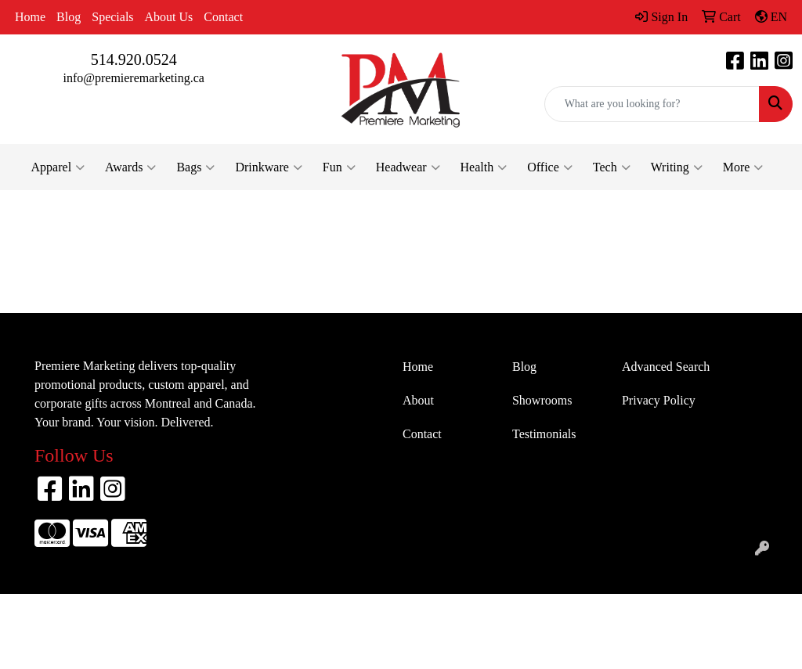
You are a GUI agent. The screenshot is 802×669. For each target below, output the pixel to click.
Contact (223, 16)
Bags (195, 167)
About (418, 400)
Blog (68, 16)
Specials (112, 16)
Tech (611, 167)
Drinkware (268, 167)
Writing (677, 167)
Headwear (408, 167)
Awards (130, 167)
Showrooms (542, 400)
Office (550, 167)
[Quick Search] (652, 104)
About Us (169, 16)
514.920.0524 (134, 59)
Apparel (58, 167)
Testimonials (544, 434)
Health (484, 167)
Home (30, 16)
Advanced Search (666, 366)
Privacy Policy (658, 400)
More (743, 167)
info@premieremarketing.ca (133, 78)
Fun (339, 167)
